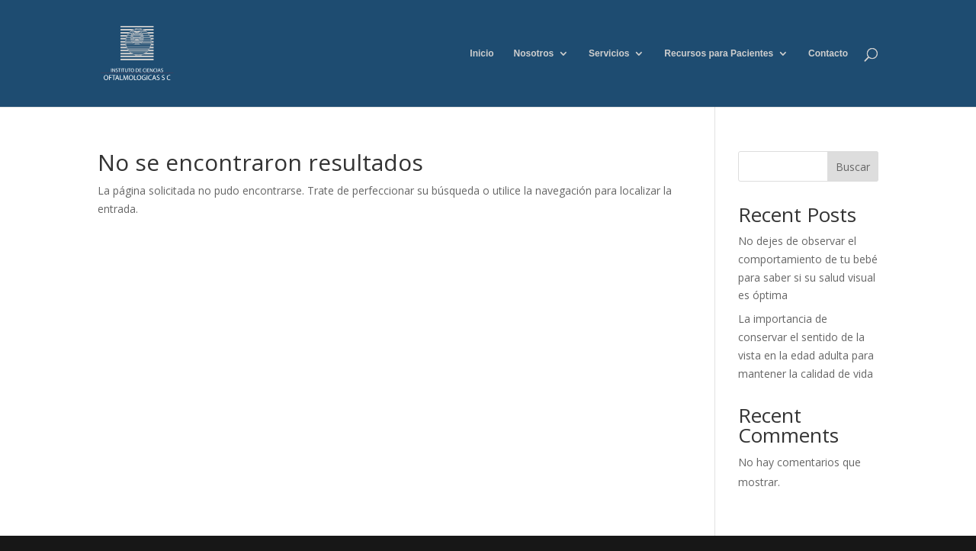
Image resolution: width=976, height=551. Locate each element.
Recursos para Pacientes (718, 53)
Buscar (853, 167)
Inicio (481, 53)
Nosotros (534, 53)
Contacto (828, 53)
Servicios (609, 53)
